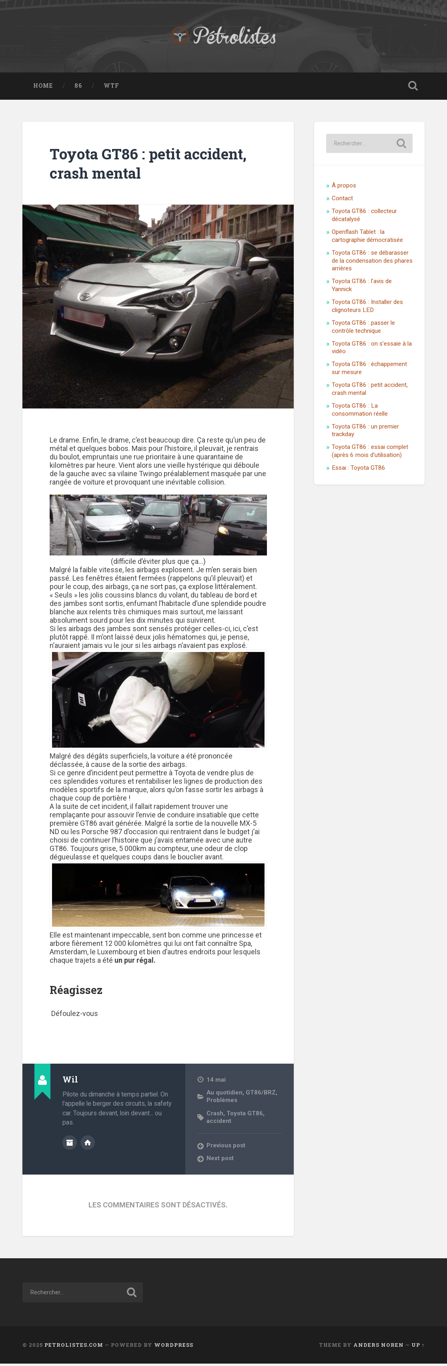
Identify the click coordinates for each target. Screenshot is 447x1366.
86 (78, 88)
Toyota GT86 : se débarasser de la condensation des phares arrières (372, 263)
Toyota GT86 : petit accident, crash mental (136, 165)
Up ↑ (418, 1347)
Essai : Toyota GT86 (358, 470)
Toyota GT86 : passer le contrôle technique (363, 329)
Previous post (226, 1147)
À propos (344, 188)
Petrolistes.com (73, 1347)
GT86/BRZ (262, 1095)
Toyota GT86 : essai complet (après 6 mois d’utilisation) (370, 454)
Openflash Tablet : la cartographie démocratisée (367, 238)
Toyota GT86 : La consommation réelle (360, 412)
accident (218, 1123)
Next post (220, 1160)
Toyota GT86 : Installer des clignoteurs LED (367, 308)
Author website (87, 1144)
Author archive (69, 1144)
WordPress (173, 1347)
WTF (111, 88)
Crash (215, 1115)
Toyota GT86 (245, 1115)
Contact (342, 201)
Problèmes (222, 1102)
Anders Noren (378, 1347)
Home (43, 88)
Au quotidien (224, 1095)
